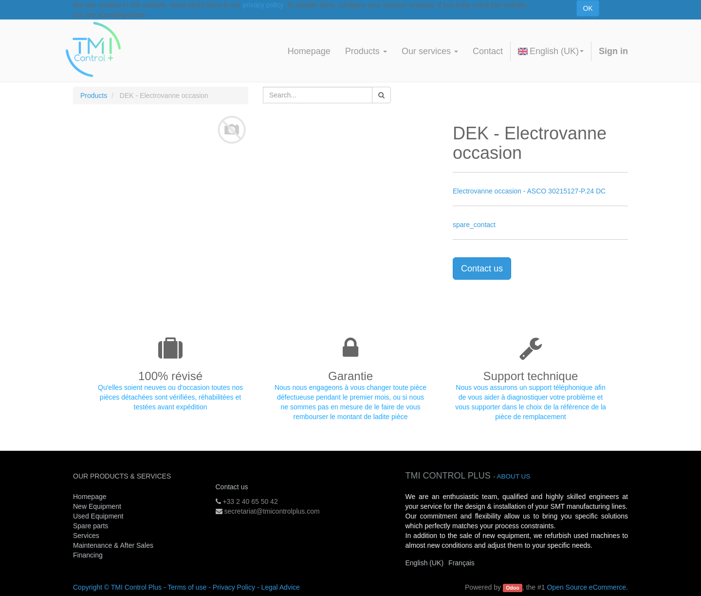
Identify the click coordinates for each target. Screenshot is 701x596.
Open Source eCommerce (586, 587)
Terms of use (186, 587)
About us (513, 476)
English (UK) (551, 51)
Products (93, 95)
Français (461, 563)
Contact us (482, 268)
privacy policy (262, 5)
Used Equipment (98, 516)
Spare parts (90, 526)
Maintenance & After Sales (113, 545)
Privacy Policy (234, 587)
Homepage (90, 496)
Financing (88, 555)
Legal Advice (280, 587)
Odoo (512, 588)
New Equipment (97, 506)
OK (587, 8)
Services (87, 535)
